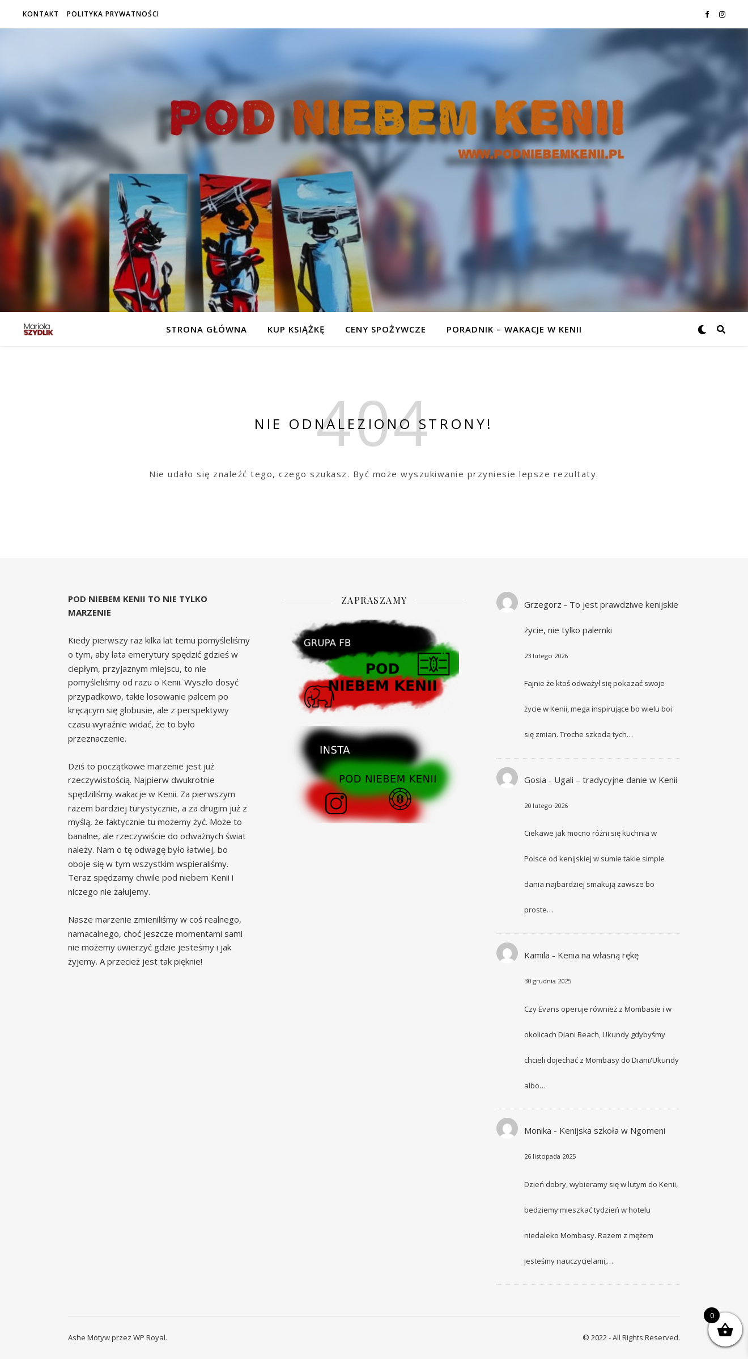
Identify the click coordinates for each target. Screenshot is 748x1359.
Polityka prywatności (113, 14)
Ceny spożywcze (385, 329)
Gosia (535, 779)
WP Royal (149, 1337)
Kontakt (41, 14)
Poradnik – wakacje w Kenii (514, 329)
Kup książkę (296, 329)
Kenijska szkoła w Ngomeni (612, 1130)
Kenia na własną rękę (598, 955)
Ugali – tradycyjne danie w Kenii (615, 779)
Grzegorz (543, 604)
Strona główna (206, 329)
